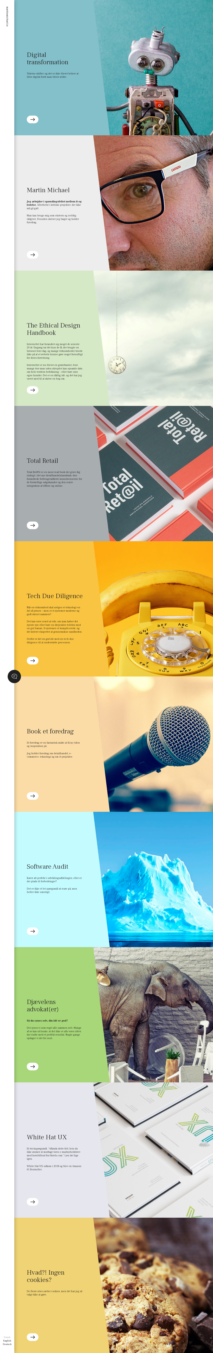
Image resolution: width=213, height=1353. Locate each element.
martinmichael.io (7, 17)
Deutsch (7, 1344)
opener (14, 676)
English (7, 1340)
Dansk (7, 1337)
